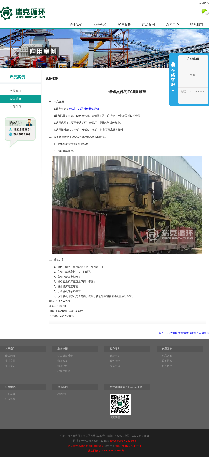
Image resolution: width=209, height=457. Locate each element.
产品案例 (148, 24)
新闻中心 (172, 24)
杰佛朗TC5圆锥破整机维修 (84, 108)
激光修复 (62, 360)
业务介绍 (100, 24)
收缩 (173, 79)
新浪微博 (181, 332)
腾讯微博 (191, 332)
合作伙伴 (16, 106)
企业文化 (10, 360)
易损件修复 (63, 370)
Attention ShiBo (126, 387)
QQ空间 (171, 332)
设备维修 (16, 99)
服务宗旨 (115, 355)
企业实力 (10, 365)
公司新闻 (10, 394)
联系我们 (196, 24)
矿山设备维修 (65, 355)
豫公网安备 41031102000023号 (106, 450)
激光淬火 (62, 365)
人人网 (200, 332)
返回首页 (204, 3)
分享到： (161, 332)
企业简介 (10, 355)
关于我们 (76, 24)
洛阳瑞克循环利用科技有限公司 (86, 445)
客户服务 (124, 24)
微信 (206, 332)
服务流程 (115, 360)
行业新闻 (10, 399)
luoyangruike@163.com (122, 440)
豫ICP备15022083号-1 (128, 445)
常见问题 (115, 365)
